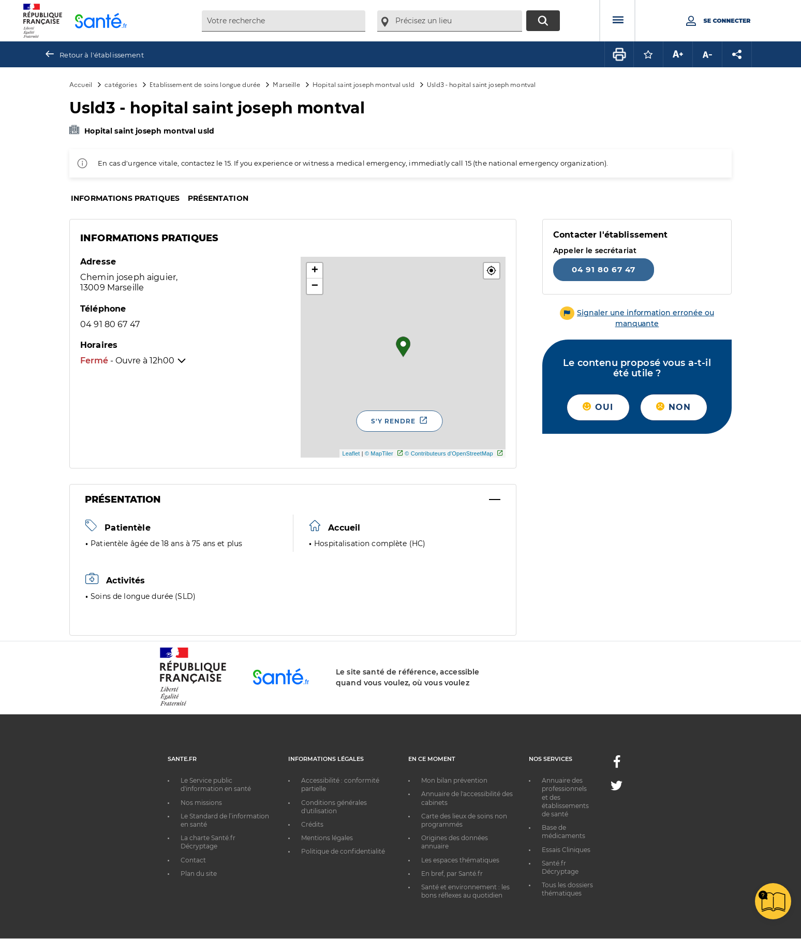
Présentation (218, 198)
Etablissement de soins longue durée (205, 84)
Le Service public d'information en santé (216, 784)
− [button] (315, 286)
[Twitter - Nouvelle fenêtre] (616, 787)
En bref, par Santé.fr (452, 873)
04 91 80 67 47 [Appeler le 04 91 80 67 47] (603, 269)
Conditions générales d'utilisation (334, 807)
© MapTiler (379, 453)
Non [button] (673, 407)
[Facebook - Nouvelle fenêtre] (617, 765)
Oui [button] (598, 407)
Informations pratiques (125, 198)
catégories (121, 84)
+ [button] (315, 270)
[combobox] (283, 21)
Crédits (312, 824)
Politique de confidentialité (343, 851)
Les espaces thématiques (460, 860)
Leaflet (351, 453)
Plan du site (199, 873)
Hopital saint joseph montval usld (363, 84)
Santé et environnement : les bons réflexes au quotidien (465, 891)
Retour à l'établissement (101, 55)
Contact (193, 860)
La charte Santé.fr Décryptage (208, 842)
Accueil (80, 84)
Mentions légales (327, 838)
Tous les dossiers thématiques (567, 889)
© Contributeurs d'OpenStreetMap (449, 453)
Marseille (286, 84)
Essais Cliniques (566, 850)
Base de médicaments (563, 832)
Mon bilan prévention (454, 780)
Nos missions (201, 802)
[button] (491, 270)
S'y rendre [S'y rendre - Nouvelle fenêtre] (393, 421)
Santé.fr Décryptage (560, 867)
